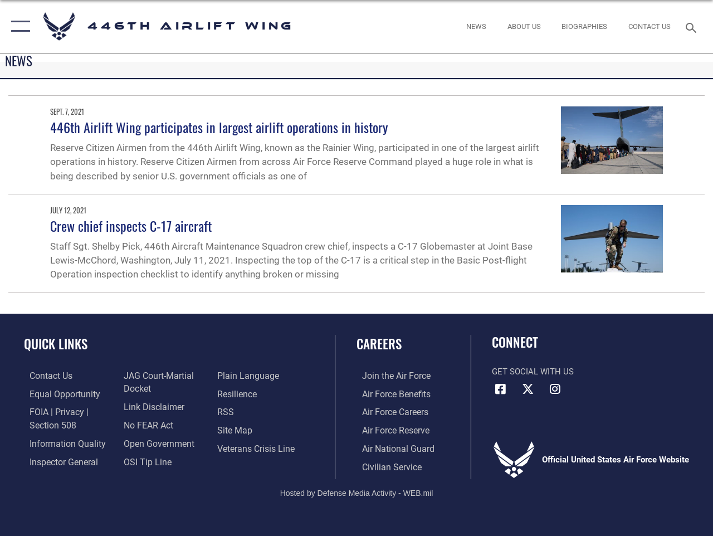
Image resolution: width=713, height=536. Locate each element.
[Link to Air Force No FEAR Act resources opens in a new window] (145, 423)
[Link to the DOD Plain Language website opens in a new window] (247, 376)
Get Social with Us (533, 372)
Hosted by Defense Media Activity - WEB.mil (356, 489)
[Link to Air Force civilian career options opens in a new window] (384, 465)
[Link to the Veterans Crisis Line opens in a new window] (256, 447)
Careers (379, 344)
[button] (18, 26)
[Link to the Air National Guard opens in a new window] (390, 447)
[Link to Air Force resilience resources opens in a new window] (238, 393)
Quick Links (55, 344)
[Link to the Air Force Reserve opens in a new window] (389, 429)
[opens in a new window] (524, 26)
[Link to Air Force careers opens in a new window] (389, 411)
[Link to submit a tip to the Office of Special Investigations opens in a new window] (143, 459)
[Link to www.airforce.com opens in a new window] (389, 376)
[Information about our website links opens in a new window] (150, 406)
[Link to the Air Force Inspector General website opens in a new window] (57, 459)
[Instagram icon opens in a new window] (554, 389)
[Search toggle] (692, 26)
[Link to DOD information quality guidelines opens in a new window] (59, 441)
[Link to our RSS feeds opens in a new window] (226, 411)
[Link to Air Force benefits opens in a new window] (389, 393)
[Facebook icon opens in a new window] (500, 389)
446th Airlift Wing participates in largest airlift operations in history (219, 127)
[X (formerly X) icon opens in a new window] (527, 389)
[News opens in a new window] (476, 26)
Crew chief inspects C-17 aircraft (131, 226)
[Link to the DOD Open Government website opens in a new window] (154, 441)
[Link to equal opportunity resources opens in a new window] (57, 393)
